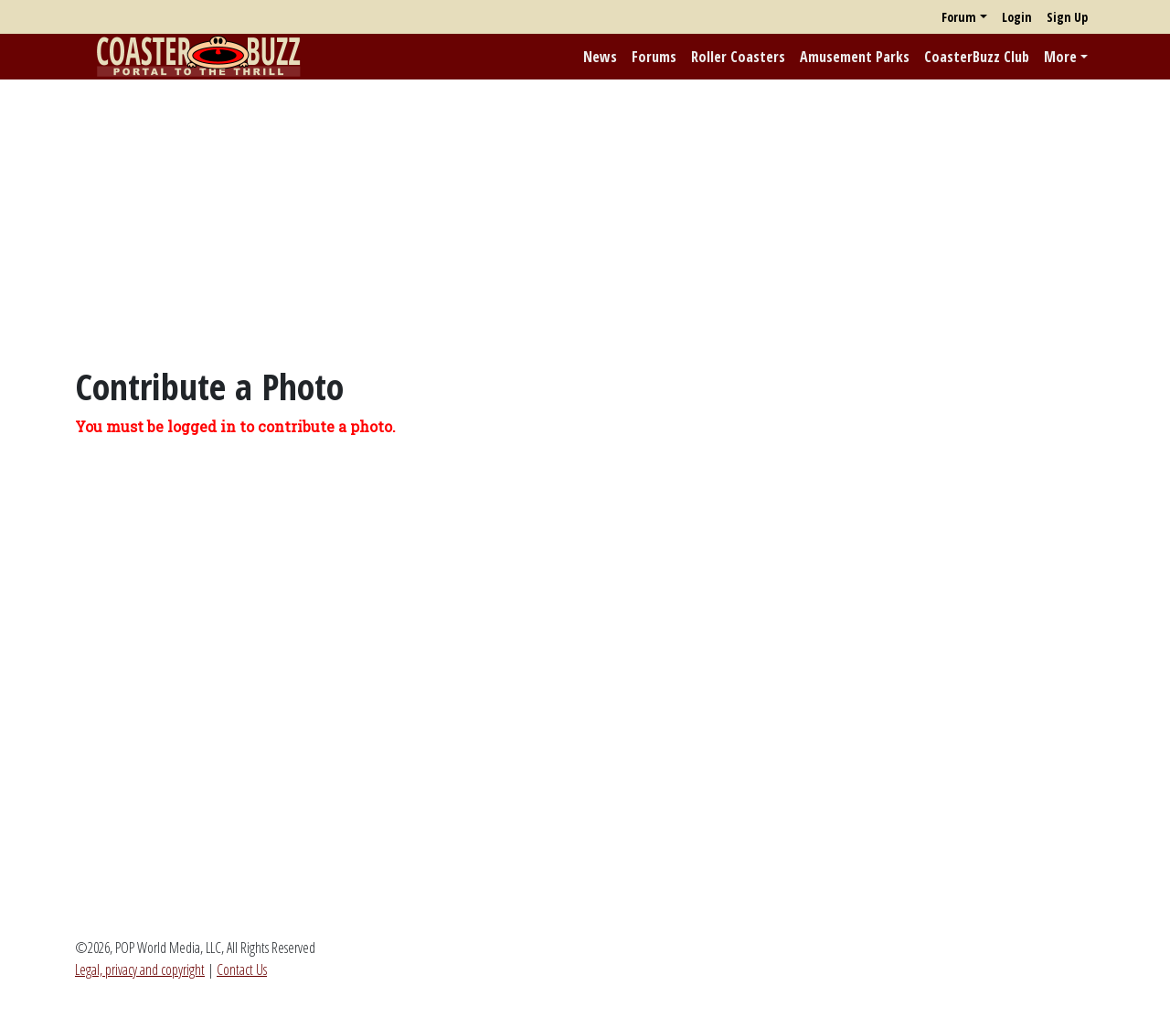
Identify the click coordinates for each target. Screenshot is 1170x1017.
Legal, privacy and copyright (140, 969)
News (600, 57)
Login (1017, 17)
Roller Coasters (738, 57)
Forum (958, 17)
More (1060, 57)
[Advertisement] (585, 222)
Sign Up (1067, 17)
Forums (654, 57)
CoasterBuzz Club (976, 57)
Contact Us (242, 969)
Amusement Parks (854, 57)
